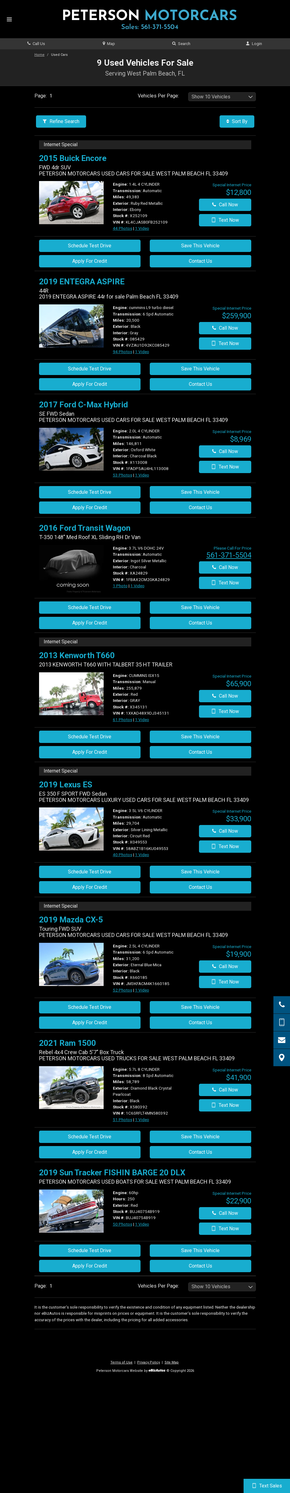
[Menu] (9, 19)
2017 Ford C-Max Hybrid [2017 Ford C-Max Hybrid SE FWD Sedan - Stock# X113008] (83, 404)
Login (254, 43)
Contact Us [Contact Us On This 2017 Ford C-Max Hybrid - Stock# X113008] (200, 507)
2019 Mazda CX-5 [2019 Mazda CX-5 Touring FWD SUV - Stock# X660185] (71, 919)
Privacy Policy (148, 1362)
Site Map (172, 1362)
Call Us (36, 43)
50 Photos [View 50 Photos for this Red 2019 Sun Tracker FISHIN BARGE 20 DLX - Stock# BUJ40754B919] (122, 1224)
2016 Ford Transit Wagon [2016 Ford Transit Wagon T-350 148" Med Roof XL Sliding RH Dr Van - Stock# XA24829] (84, 528)
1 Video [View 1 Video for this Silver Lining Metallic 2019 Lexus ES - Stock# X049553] (142, 854)
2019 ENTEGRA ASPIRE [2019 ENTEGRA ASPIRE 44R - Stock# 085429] (82, 281)
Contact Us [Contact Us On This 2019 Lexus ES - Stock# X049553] (200, 887)
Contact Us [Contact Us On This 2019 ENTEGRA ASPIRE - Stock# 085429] (200, 384)
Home (39, 55)
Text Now (225, 220)
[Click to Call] (281, 1004)
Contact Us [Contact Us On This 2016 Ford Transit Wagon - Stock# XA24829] (200, 623)
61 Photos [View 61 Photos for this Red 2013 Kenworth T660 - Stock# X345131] (122, 719)
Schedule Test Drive (89, 246)
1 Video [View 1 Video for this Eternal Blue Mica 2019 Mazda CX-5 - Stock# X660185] (142, 990)
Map (109, 43)
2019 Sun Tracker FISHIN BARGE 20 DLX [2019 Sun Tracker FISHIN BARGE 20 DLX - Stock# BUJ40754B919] (112, 1172)
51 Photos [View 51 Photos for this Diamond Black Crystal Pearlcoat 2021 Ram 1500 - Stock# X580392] (122, 1119)
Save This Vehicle (200, 246)
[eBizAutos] (157, 1371)
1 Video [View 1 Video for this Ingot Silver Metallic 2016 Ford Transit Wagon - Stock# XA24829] (137, 585)
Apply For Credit (89, 261)
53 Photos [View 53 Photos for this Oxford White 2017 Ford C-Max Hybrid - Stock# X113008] (122, 474)
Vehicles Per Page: (158, 96)
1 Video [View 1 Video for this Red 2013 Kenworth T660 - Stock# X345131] (142, 719)
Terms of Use (121, 1362)
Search (181, 43)
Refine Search (61, 121)
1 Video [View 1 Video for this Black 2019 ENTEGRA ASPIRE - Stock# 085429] (142, 351)
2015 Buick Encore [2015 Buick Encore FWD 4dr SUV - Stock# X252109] (72, 158)
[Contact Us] (281, 1040)
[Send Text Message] (281, 1022)
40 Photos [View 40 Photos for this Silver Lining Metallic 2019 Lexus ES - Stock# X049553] (122, 854)
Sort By (237, 121)
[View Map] (281, 1057)
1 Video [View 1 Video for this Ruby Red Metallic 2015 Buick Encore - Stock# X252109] (142, 228)
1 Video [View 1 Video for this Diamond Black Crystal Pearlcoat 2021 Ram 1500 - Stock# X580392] (142, 1119)
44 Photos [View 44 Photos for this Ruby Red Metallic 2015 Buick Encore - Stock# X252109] (122, 228)
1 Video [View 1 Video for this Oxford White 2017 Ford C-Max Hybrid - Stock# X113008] (142, 474)
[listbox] (222, 96)
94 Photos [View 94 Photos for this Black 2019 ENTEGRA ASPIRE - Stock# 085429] (122, 351)
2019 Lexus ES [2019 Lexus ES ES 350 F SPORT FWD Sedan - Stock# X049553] (65, 784)
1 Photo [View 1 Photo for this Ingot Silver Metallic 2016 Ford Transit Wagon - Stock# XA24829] (120, 585)
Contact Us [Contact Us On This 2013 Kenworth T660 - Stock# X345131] (200, 752)
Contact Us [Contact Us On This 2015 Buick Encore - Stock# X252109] (200, 261)
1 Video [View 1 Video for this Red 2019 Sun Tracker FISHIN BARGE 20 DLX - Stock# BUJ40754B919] (142, 1224)
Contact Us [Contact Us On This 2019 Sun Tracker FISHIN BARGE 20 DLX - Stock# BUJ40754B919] (200, 1266)
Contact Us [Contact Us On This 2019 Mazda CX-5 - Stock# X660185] (200, 1022)
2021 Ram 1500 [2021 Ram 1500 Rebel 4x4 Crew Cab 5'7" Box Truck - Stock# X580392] (67, 1043)
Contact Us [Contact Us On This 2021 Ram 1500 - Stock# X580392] (200, 1152)
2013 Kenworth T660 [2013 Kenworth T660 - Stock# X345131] (77, 655)
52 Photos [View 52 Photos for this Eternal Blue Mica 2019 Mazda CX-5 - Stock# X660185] (122, 990)
